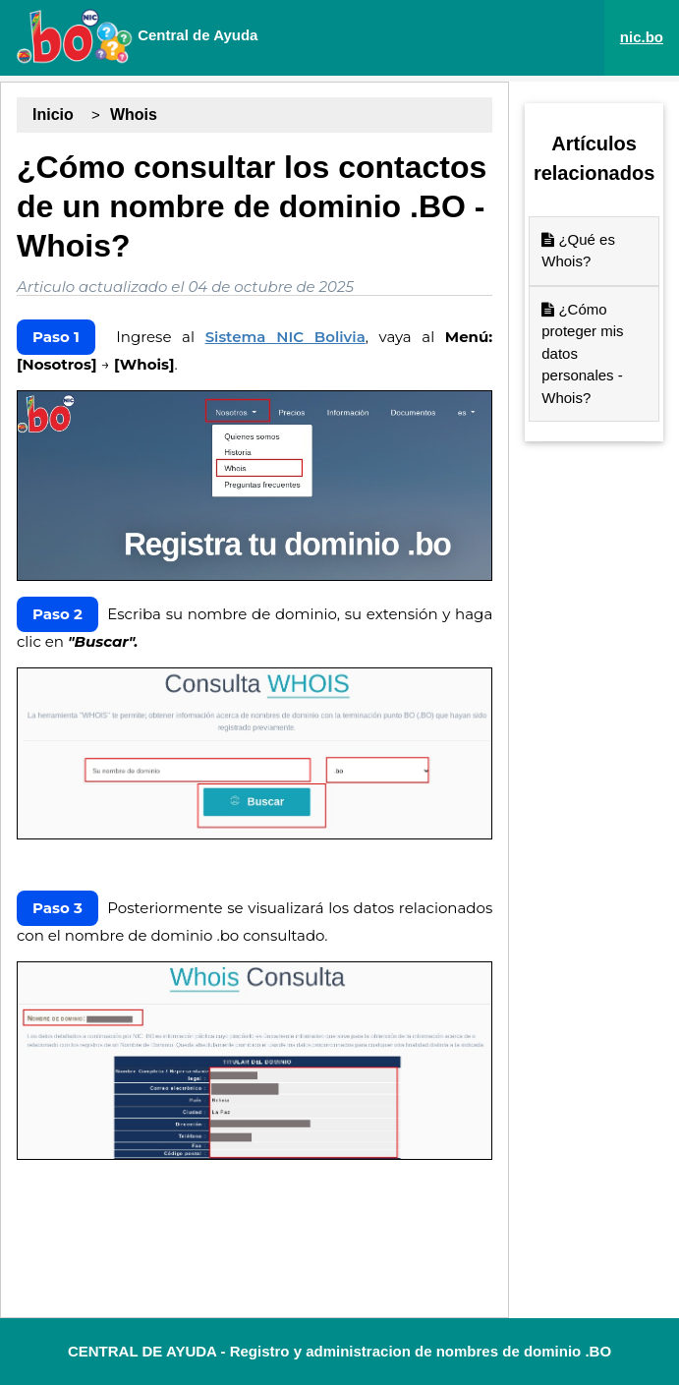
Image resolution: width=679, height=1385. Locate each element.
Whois (133, 114)
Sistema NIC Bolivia (285, 336)
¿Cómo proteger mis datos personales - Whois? (582, 353)
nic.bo (641, 37)
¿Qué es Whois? (578, 250)
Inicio (53, 114)
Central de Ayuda (136, 36)
